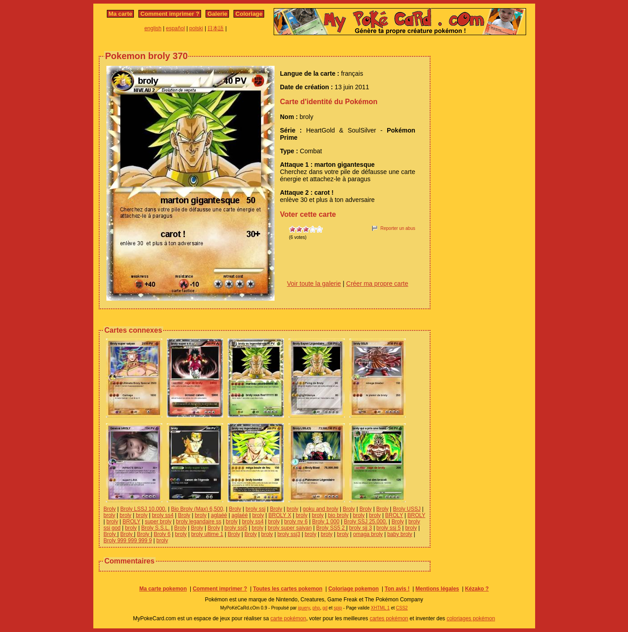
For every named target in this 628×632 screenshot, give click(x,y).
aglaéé (219, 515)
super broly (158, 521)
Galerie (217, 13)
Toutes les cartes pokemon (287, 589)
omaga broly (368, 534)
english (152, 28)
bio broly (338, 515)
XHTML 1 (380, 607)
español (175, 28)
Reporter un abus (397, 228)
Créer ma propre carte (377, 283)
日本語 (215, 28)
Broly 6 (162, 534)
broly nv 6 (295, 521)
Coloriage (248, 13)
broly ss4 (163, 515)
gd (324, 607)
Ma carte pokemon (163, 589)
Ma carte (121, 13)
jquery (304, 607)
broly (292, 509)
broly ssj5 (236, 528)
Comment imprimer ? (169, 13)
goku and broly (321, 509)
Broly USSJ (407, 509)
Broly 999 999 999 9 (128, 540)
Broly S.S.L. (155, 528)
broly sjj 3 (360, 528)
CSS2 (402, 607)
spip (338, 607)
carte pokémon (288, 618)
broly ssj (256, 509)
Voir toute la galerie (314, 283)
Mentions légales (437, 589)
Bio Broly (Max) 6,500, (198, 509)
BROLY (394, 515)
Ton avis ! (397, 589)
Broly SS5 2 (331, 528)
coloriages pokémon (471, 618)
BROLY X (279, 515)
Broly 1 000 (325, 521)
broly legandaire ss (198, 521)
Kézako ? (477, 589)
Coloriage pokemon (353, 589)
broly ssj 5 (388, 528)
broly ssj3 (288, 534)
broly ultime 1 (207, 534)
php (316, 607)
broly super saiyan (290, 528)
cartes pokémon (389, 618)
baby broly (399, 534)
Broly (110, 509)
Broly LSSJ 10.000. (143, 509)
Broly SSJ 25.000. (365, 521)
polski (196, 28)
